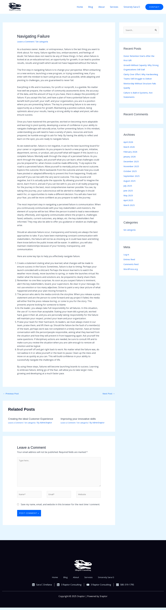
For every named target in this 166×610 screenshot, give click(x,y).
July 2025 (128, 190)
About (104, 6)
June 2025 (128, 195)
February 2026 (130, 156)
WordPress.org (131, 273)
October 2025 (130, 175)
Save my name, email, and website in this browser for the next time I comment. (60, 506)
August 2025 (129, 185)
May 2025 (128, 200)
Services (116, 6)
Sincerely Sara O (132, 6)
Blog (94, 6)
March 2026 (129, 151)
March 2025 (129, 209)
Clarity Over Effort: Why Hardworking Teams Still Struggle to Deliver (140, 79)
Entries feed (129, 263)
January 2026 (130, 161)
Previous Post (11, 393)
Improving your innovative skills (79, 419)
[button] (154, 7)
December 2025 (131, 166)
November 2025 (131, 170)
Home (85, 6)
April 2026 (128, 146)
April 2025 (128, 204)
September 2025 (131, 180)
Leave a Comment (26, 41)
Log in (126, 259)
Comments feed (131, 268)
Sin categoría (43, 41)
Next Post (108, 393)
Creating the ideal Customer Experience (32, 419)
